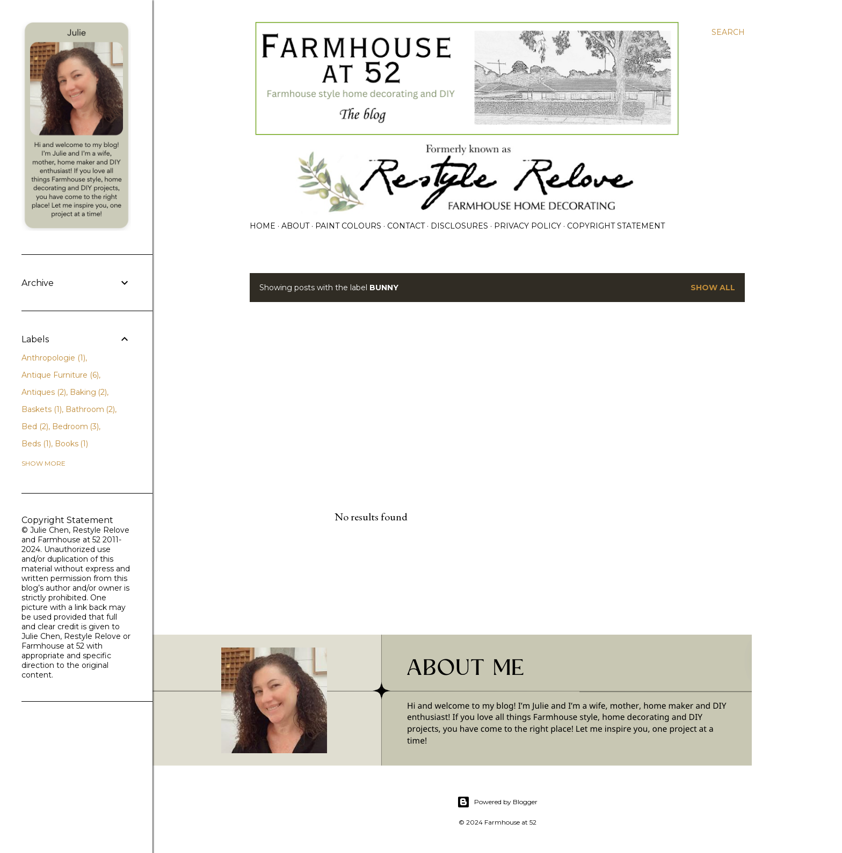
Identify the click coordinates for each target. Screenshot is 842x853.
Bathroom (90, 409)
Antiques (43, 392)
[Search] (728, 32)
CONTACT (406, 226)
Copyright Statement (616, 226)
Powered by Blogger (497, 802)
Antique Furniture (60, 375)
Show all (713, 287)
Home (262, 226)
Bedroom (75, 426)
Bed (34, 426)
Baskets (41, 409)
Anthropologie (53, 358)
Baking (88, 392)
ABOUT (295, 226)
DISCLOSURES (459, 226)
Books (72, 443)
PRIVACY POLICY (527, 226)
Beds (36, 443)
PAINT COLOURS (348, 226)
